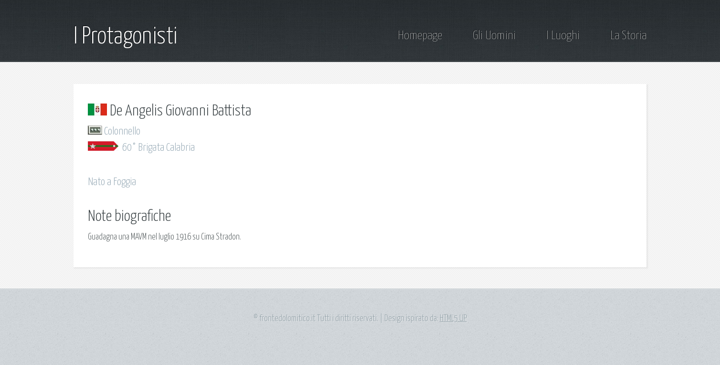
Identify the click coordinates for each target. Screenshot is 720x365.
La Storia (628, 36)
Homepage (420, 36)
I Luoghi (563, 36)
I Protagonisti (125, 36)
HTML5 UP (453, 318)
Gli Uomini (494, 36)
